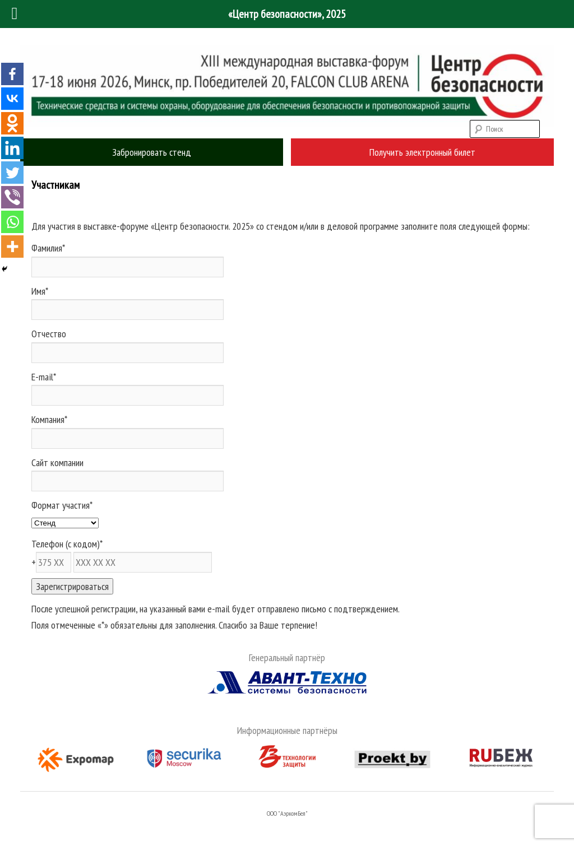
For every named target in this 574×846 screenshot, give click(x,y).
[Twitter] (12, 172)
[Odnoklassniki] (12, 123)
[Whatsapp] (12, 222)
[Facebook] (12, 74)
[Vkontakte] (12, 98)
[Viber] (12, 197)
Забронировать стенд (151, 152)
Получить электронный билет (422, 152)
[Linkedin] (12, 148)
